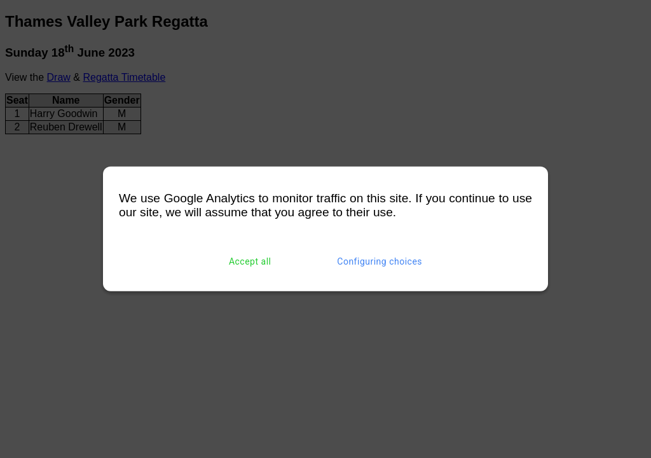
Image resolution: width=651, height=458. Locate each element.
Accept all (250, 261)
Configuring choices (379, 261)
